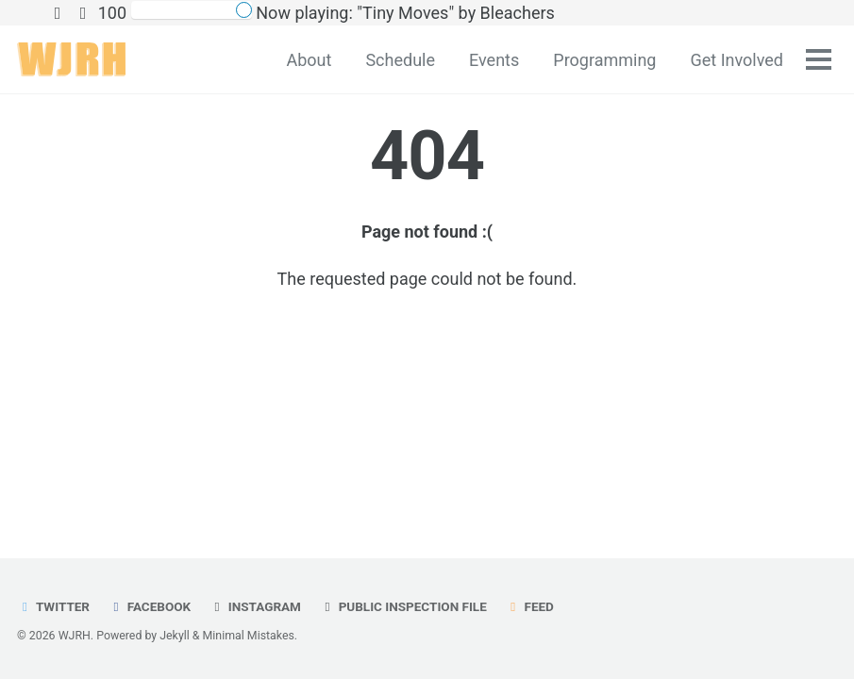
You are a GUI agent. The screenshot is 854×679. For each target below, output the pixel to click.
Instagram (255, 606)
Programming (604, 60)
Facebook (149, 606)
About (308, 60)
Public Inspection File (402, 606)
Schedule (400, 60)
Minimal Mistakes (248, 635)
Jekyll (174, 635)
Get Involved (736, 60)
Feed (529, 606)
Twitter (53, 606)
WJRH (75, 635)
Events (494, 60)
